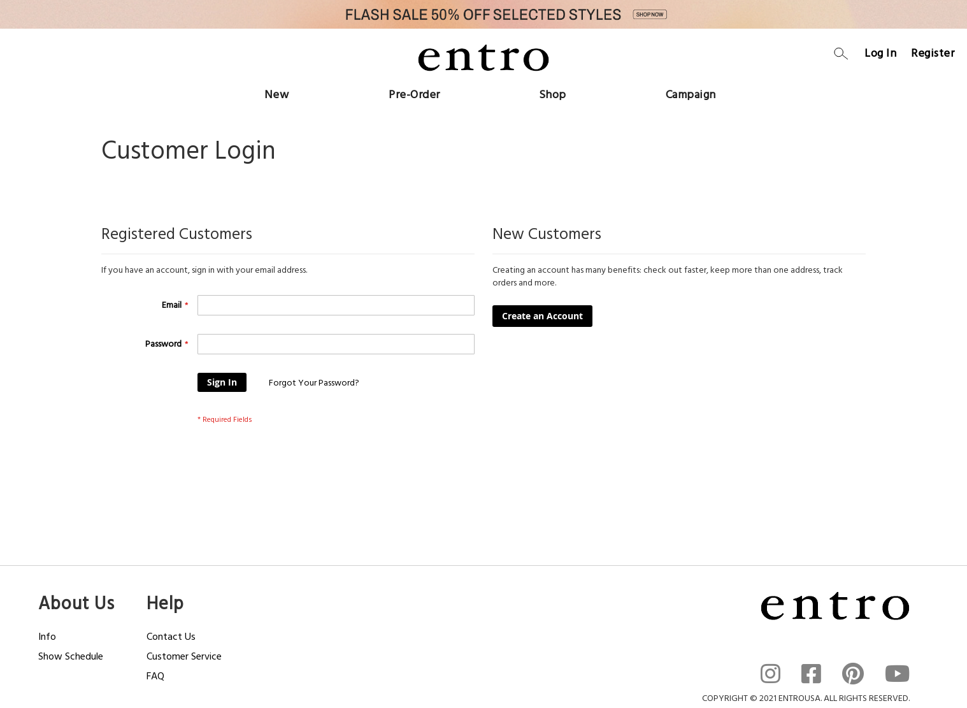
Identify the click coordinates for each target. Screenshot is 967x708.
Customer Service (184, 656)
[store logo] (483, 57)
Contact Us (171, 637)
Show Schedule (70, 656)
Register (932, 53)
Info (47, 637)
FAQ (155, 676)
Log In (880, 53)
